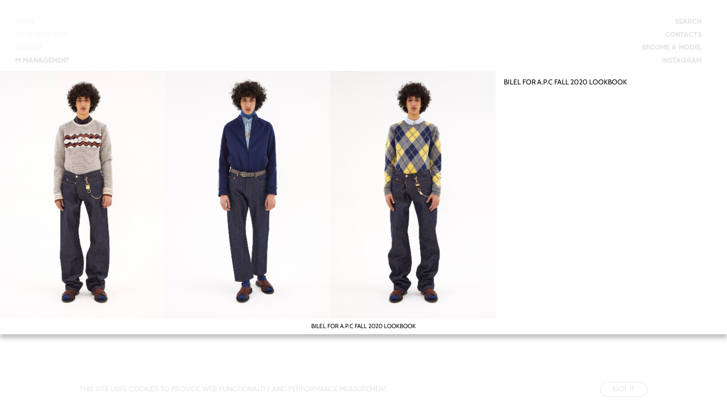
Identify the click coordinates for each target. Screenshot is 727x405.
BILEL (512, 81)
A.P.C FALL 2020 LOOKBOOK (582, 81)
